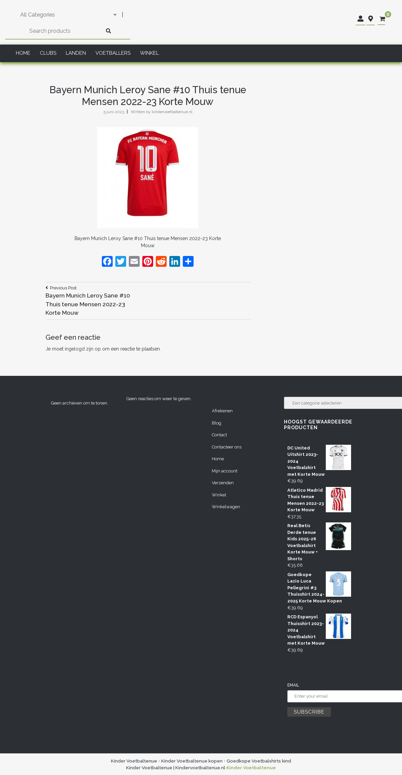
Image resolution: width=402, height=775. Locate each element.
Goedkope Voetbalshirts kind (259, 761)
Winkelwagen (226, 506)
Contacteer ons (226, 446)
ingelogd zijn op (83, 349)
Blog (216, 422)
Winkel (149, 53)
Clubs (48, 53)
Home (23, 53)
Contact (219, 434)
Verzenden (223, 482)
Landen (76, 53)
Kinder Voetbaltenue (134, 761)
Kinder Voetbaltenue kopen (192, 761)
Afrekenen (222, 410)
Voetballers (113, 53)
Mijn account (224, 470)
